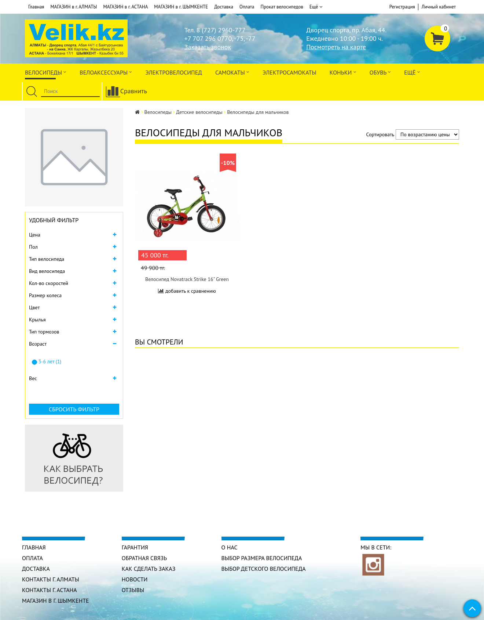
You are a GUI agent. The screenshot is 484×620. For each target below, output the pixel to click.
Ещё (315, 7)
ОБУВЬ (380, 71)
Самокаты (232, 71)
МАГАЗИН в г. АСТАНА (125, 7)
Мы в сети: (375, 547)
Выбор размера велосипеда (261, 558)
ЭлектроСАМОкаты (289, 72)
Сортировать (380, 134)
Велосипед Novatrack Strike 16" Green (187, 279)
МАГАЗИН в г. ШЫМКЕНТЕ (181, 7)
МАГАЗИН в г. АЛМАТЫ (74, 7)
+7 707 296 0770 (208, 38)
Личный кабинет (439, 7)
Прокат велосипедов (281, 7)
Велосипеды (45, 71)
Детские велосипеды (199, 112)
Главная (36, 7)
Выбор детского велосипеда (263, 568)
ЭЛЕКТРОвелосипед (173, 72)
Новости (135, 579)
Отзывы (133, 590)
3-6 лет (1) (46, 361)
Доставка (223, 7)
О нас (229, 547)
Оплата (246, 7)
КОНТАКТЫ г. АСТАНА (49, 590)
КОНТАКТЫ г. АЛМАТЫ (50, 579)
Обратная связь (144, 558)
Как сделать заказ (149, 568)
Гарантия (135, 547)
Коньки (343, 71)
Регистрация (402, 7)
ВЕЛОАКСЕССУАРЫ (106, 71)
